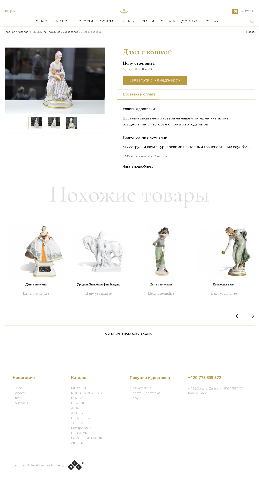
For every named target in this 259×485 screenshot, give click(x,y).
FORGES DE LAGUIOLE (89, 438)
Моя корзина (140, 388)
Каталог (61, 39)
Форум (106, 39)
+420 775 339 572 (204, 378)
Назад (250, 50)
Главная (10, 50)
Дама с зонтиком (161, 302)
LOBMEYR (79, 433)
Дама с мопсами (35, 302)
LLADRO (77, 398)
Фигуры (49, 50)
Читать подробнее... (138, 184)
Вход (248, 20)
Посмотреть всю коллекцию (129, 352)
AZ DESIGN (80, 413)
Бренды (127, 39)
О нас (41, 39)
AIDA (75, 408)
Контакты (214, 39)
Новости (84, 39)
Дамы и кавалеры (69, 50)
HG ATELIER (80, 418)
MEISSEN (36, 50)
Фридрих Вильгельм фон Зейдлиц (98, 302)
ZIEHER (77, 443)
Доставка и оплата (139, 112)
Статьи (147, 39)
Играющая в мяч (223, 302)
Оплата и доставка (179, 39)
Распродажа (81, 428)
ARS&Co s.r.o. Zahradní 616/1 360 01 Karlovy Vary (215, 391)
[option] (36, 280)
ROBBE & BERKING (86, 393)
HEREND (78, 403)
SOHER (77, 423)
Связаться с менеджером (155, 98)
